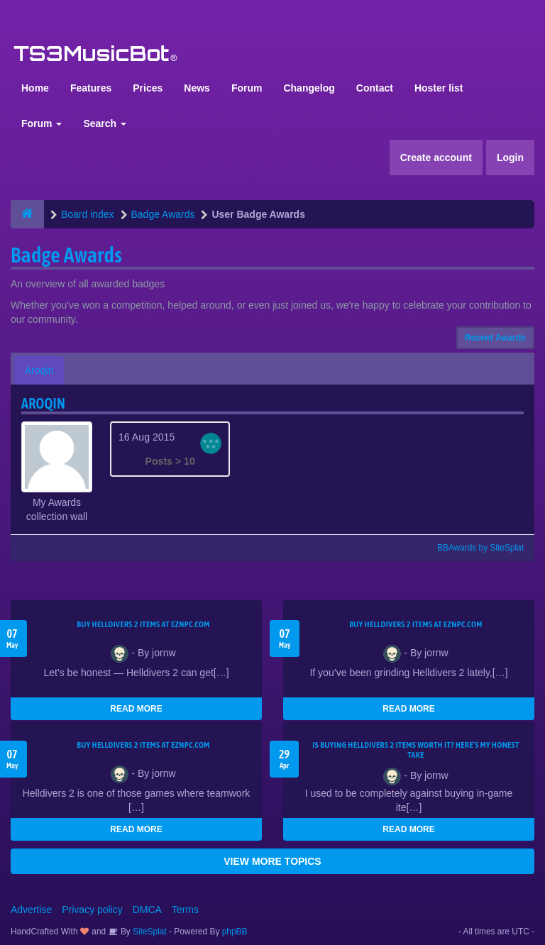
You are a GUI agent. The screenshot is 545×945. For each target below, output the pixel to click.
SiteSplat (149, 931)
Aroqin (39, 370)
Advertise (31, 909)
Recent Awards (495, 338)
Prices (148, 88)
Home (35, 88)
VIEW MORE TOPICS (272, 861)
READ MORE (136, 709)
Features (90, 88)
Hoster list (438, 88)
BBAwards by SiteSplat (474, 548)
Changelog (308, 88)
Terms (185, 909)
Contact (374, 88)
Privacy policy (92, 909)
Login (510, 157)
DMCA (147, 909)
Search (104, 123)
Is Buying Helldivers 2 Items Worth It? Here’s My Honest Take (415, 750)
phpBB (235, 931)
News (197, 88)
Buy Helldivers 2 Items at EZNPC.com (143, 624)
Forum (247, 88)
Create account (436, 157)
